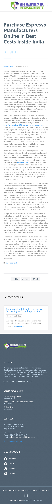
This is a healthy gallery (12, 397)
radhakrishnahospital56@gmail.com (22, 437)
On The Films (8, 407)
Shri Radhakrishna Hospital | (18, 490)
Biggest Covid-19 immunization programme (19, 402)
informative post (23, 162)
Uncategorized (11, 263)
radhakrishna (8, 67)
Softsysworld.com (43, 490)
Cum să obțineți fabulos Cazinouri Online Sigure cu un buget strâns (24, 310)
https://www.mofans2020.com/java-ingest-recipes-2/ (23, 125)
